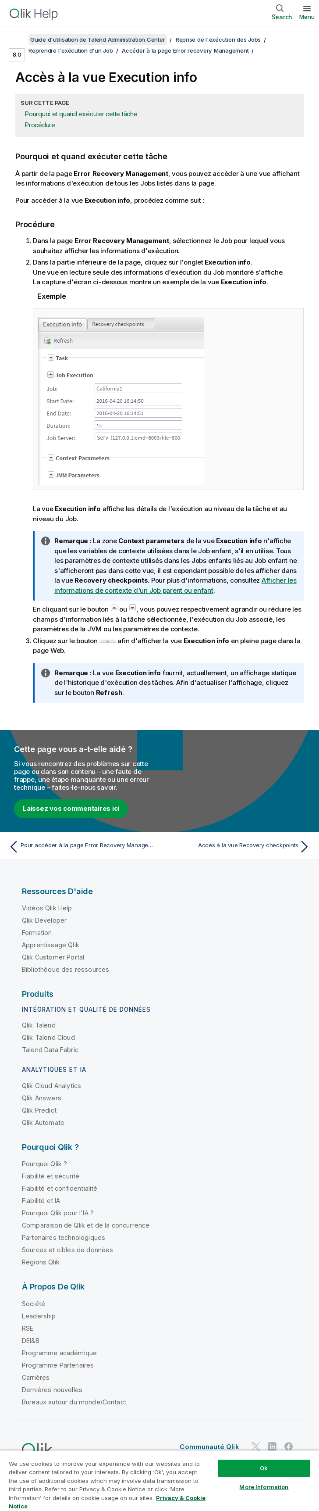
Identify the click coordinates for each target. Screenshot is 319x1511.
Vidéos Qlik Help (47, 908)
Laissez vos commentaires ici (71, 808)
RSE (27, 1328)
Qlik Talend (39, 1025)
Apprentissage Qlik (50, 945)
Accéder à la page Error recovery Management (185, 50)
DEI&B (30, 1340)
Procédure (40, 125)
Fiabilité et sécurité (50, 1176)
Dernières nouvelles (52, 1389)
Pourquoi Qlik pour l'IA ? (58, 1213)
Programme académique (59, 1353)
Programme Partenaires (58, 1365)
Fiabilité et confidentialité (59, 1188)
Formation (37, 932)
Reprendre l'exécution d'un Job (70, 50)
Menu (307, 16)
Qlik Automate (43, 1122)
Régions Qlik (41, 1262)
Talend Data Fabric (50, 1049)
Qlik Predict (39, 1110)
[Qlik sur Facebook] (288, 1446)
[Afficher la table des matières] (17, 39)
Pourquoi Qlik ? (44, 1163)
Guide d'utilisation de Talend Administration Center (97, 39)
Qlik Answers (41, 1098)
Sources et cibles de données (67, 1249)
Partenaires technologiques (63, 1237)
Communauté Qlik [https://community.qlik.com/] (209, 1447)
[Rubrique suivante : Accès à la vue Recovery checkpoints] (237, 846)
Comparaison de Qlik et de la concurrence (85, 1225)
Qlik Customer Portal (53, 957)
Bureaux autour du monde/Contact (74, 1402)
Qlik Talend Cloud (48, 1037)
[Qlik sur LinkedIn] (272, 1446)
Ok (264, 1468)
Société (33, 1303)
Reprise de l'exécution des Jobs (218, 39)
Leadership (39, 1316)
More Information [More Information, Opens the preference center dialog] (263, 1486)
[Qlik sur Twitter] (255, 1446)
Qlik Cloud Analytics (51, 1085)
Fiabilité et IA (41, 1200)
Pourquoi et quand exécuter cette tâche (81, 114)
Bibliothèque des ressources (65, 969)
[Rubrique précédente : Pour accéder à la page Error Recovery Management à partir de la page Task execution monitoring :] (81, 846)
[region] (159, 1480)
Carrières (36, 1377)
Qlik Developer (44, 920)
